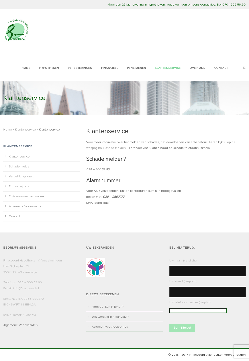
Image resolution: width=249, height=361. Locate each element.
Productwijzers (19, 186)
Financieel (109, 68)
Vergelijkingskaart (21, 176)
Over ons (197, 68)
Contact (221, 68)
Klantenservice (168, 68)
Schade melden (20, 166)
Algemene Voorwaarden (26, 206)
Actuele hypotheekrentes (110, 326)
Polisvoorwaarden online (26, 196)
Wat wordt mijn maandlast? (110, 317)
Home (26, 68)
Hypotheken (49, 68)
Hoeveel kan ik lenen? (108, 307)
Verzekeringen (80, 68)
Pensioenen (136, 68)
